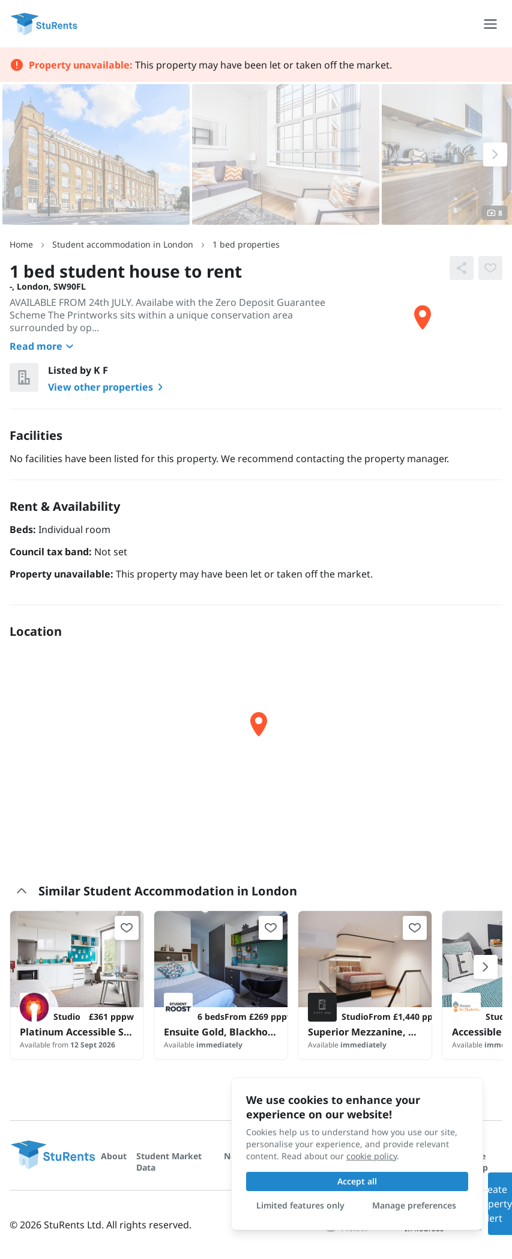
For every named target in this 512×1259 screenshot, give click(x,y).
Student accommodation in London (122, 244)
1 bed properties (246, 244)
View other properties (107, 387)
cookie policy (371, 1156)
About (114, 1156)
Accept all (357, 1181)
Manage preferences (414, 1205)
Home (21, 244)
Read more (43, 346)
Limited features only (300, 1205)
